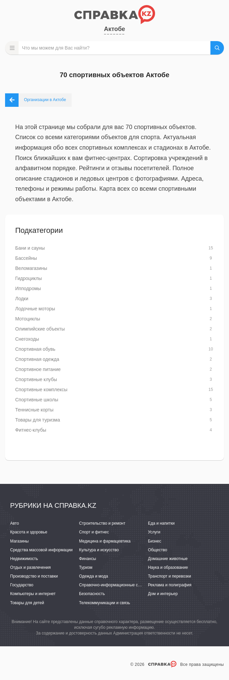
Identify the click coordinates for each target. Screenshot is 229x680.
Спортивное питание (38, 369)
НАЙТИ (217, 47)
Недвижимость (24, 558)
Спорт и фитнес (94, 532)
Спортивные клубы (36, 379)
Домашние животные (168, 558)
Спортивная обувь (35, 349)
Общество (157, 550)
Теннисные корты (34, 409)
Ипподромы (28, 288)
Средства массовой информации (41, 550)
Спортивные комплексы (41, 389)
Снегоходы (27, 339)
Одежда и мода (93, 576)
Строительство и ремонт (102, 523)
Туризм (86, 567)
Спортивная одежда (37, 359)
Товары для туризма (37, 420)
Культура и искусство (99, 550)
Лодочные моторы (35, 308)
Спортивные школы (36, 399)
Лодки (21, 298)
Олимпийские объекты (40, 329)
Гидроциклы (28, 278)
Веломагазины (31, 268)
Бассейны (26, 258)
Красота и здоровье (28, 532)
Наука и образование (168, 567)
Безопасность (92, 593)
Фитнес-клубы (30, 430)
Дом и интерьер (163, 593)
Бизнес (154, 541)
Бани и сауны (30, 248)
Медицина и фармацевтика (105, 541)
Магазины (19, 541)
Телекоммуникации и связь (104, 602)
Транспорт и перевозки (169, 576)
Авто (14, 523)
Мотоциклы (27, 318)
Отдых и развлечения (30, 567)
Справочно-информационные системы (115, 585)
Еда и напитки (161, 523)
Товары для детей (27, 602)
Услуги (154, 532)
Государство (21, 585)
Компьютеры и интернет (33, 593)
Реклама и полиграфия (170, 585)
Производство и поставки (34, 576)
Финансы (87, 558)
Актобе (114, 29)
